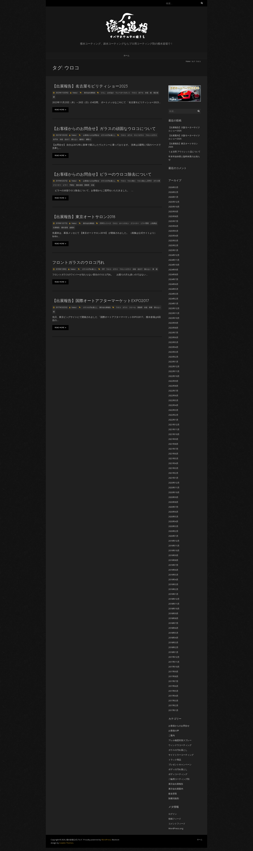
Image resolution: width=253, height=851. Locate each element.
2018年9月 (173, 613)
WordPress (106, 839)
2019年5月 (173, 574)
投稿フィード (174, 818)
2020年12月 (173, 482)
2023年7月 (173, 332)
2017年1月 (173, 710)
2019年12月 (173, 540)
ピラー (65, 185)
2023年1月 (173, 361)
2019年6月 (173, 569)
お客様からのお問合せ (91, 135)
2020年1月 (173, 535)
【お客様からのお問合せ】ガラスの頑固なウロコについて (104, 128)
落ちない (74, 139)
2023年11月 (173, 313)
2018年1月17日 (61, 223)
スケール (132, 307)
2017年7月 (173, 681)
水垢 (146, 93)
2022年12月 (173, 366)
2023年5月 (173, 342)
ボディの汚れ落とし (177, 769)
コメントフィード (176, 823)
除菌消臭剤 (173, 798)
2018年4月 (173, 637)
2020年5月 (173, 516)
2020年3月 (173, 526)
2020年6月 (173, 511)
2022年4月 (173, 405)
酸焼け (82, 139)
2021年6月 (173, 453)
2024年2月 (173, 298)
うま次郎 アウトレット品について (184, 151)
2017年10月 (173, 666)
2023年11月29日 (61, 93)
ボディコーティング (177, 774)
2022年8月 (173, 385)
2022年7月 (173, 390)
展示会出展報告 (89, 93)
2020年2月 (173, 531)
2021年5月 (173, 458)
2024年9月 (173, 269)
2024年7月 (173, 279)
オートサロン (124, 223)
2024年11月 (173, 259)
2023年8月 (173, 327)
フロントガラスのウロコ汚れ (78, 262)
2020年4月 (173, 521)
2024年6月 (173, 284)
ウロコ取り (131, 181)
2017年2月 (173, 705)
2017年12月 (173, 657)
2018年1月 (173, 652)
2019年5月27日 (61, 181)
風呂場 (155, 93)
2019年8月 (173, 560)
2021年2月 (173, 473)
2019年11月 (173, 545)
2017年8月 (173, 676)
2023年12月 (173, 308)
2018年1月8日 (60, 269)
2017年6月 (173, 686)
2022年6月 (173, 395)
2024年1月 (173, 303)
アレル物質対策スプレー (180, 740)
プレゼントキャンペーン (180, 764)
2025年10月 (173, 206)
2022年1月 (173, 419)
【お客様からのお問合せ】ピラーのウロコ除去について (102, 174)
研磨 (150, 307)
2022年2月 (173, 414)
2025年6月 (173, 226)
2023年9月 (173, 322)
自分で (67, 139)
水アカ (140, 93)
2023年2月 (173, 356)
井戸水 (55, 139)
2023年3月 (173, 351)
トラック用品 (174, 759)
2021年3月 (173, 468)
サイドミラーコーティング (181, 754)
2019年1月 (173, 594)
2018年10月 (173, 608)
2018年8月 (173, 618)
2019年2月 (173, 589)
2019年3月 (173, 584)
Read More (60, 109)
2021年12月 (173, 424)
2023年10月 (173, 318)
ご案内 (171, 735)
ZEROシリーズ (105, 223)
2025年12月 (173, 201)
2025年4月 (173, 235)
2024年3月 (173, 293)
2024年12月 (173, 255)
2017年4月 (173, 695)
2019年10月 (173, 550)
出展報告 (56, 227)
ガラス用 (156, 181)
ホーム (126, 55)
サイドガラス (139, 135)
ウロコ (134, 93)
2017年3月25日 (61, 307)
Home (188, 61)
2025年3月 (173, 240)
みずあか (110, 93)
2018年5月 (173, 632)
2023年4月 (173, 347)
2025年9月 (173, 211)
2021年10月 (173, 434)
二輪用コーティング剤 (178, 779)
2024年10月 (173, 264)
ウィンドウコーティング (180, 745)
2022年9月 (173, 380)
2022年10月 (173, 376)
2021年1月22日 (61, 135)
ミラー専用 (145, 223)
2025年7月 (173, 221)
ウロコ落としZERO (144, 181)
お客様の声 (173, 730)
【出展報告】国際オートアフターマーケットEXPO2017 (100, 300)
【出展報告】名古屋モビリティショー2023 (90, 86)
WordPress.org (175, 828)
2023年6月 (173, 337)
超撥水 (72, 227)
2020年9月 (173, 497)
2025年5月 (173, 230)
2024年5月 (173, 288)
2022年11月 (173, 371)
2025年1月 (173, 250)
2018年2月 (173, 647)
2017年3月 (173, 700)
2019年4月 (173, 579)
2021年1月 (173, 477)
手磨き (72, 185)
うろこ (103, 93)
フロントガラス (151, 135)
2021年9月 (173, 439)
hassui (75, 93)
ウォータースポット (123, 93)
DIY (103, 269)
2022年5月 (173, 400)
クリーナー (57, 185)
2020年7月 (173, 506)
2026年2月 (173, 192)
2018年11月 (173, 603)
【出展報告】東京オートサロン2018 (83, 216)
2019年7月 (173, 565)
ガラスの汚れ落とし (108, 135)
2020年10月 (173, 492)
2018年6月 (173, 627)
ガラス (129, 135)
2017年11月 (173, 661)
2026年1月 (173, 196)
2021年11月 (173, 429)
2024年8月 (173, 274)
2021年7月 (173, 448)
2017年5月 (173, 690)
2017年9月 (173, 671)
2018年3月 (173, 642)
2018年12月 (173, 598)
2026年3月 (173, 187)
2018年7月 (173, 623)
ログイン (172, 813)
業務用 (86, 185)
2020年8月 (173, 502)
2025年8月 (173, 216)
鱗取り (88, 139)
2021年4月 (173, 463)
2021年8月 (173, 443)
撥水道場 (79, 185)
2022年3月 (173, 410)
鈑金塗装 (172, 793)
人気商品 (153, 223)
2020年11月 (173, 487)
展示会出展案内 (175, 788)
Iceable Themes (66, 843)
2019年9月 (173, 555)
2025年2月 (173, 245)
